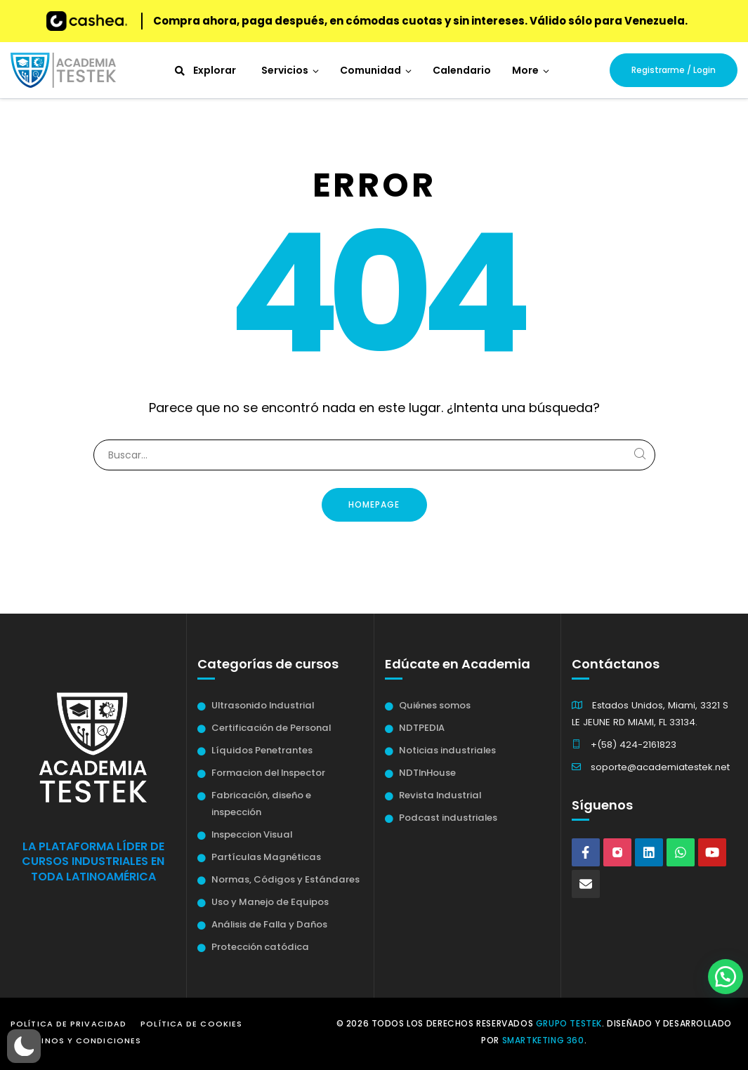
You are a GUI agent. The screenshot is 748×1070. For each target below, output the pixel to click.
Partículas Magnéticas (266, 857)
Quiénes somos (435, 705)
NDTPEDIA (422, 727)
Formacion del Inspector (268, 772)
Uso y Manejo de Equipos (270, 902)
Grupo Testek (569, 1023)
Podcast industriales (448, 817)
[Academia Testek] (63, 70)
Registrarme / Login (673, 70)
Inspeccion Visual (251, 834)
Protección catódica (260, 946)
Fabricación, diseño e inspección (261, 803)
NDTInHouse (427, 772)
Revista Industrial (440, 795)
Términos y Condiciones (79, 1040)
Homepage (374, 504)
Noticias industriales (447, 750)
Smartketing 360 (543, 1040)
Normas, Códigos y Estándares (285, 879)
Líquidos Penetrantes (262, 750)
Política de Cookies (191, 1023)
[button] (530, 70)
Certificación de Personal (271, 727)
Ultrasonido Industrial (262, 705)
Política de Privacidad (68, 1023)
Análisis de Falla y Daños (269, 924)
